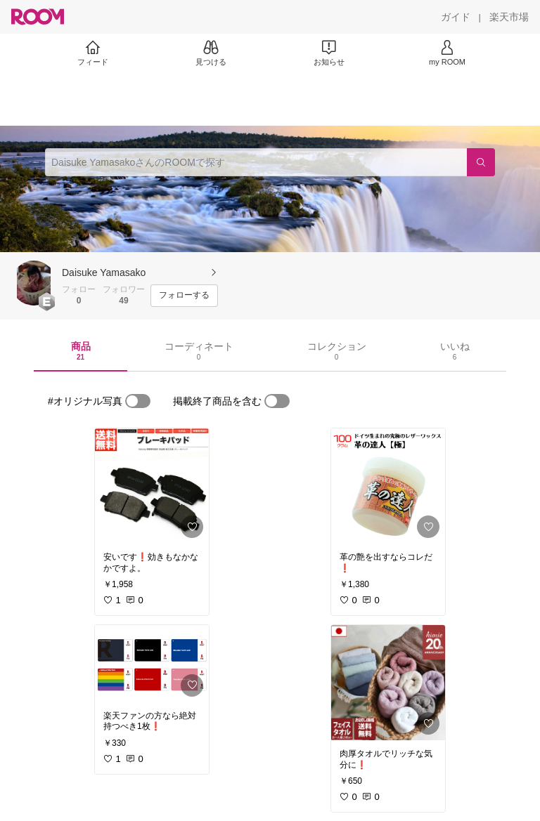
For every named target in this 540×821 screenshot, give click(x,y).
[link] (152, 486)
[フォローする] (184, 295)
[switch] (137, 401)
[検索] (481, 162)
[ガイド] (455, 17)
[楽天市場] (509, 17)
